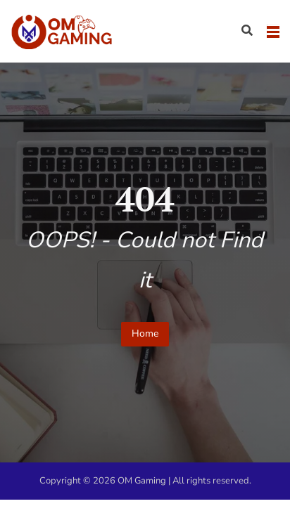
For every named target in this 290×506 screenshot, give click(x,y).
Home (145, 333)
